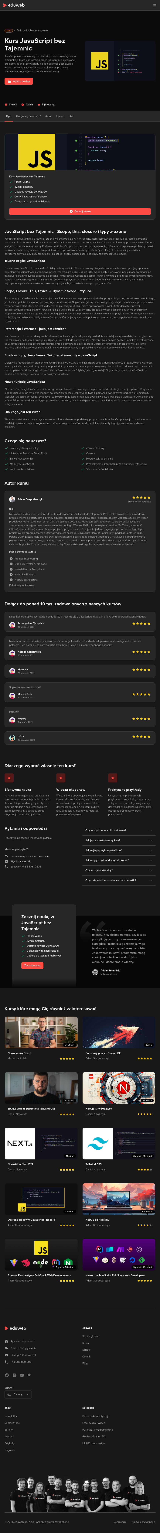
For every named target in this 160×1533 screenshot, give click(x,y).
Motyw (8, 1387)
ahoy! (8, 1407)
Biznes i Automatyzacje (95, 1416)
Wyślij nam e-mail (20, 861)
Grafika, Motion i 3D (93, 1436)
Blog (85, 1363)
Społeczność (12, 1423)
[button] (155, 5)
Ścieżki (86, 1349)
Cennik (86, 1356)
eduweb (87, 1327)
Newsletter (11, 1416)
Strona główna (90, 1336)
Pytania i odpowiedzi (22, 1341)
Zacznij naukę (32, 965)
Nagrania (10, 1450)
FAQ (71, 116)
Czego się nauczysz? (28, 116)
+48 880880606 (31, 866)
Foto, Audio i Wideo (93, 1423)
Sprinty (9, 1429)
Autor (48, 116)
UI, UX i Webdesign (93, 1443)
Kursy (85, 1343)
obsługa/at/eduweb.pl (23, 1355)
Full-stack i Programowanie (32, 30)
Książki (8, 1436)
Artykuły (9, 1443)
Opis (9, 116)
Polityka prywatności (143, 1522)
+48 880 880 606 (21, 1362)
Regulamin (120, 1522)
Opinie (60, 116)
